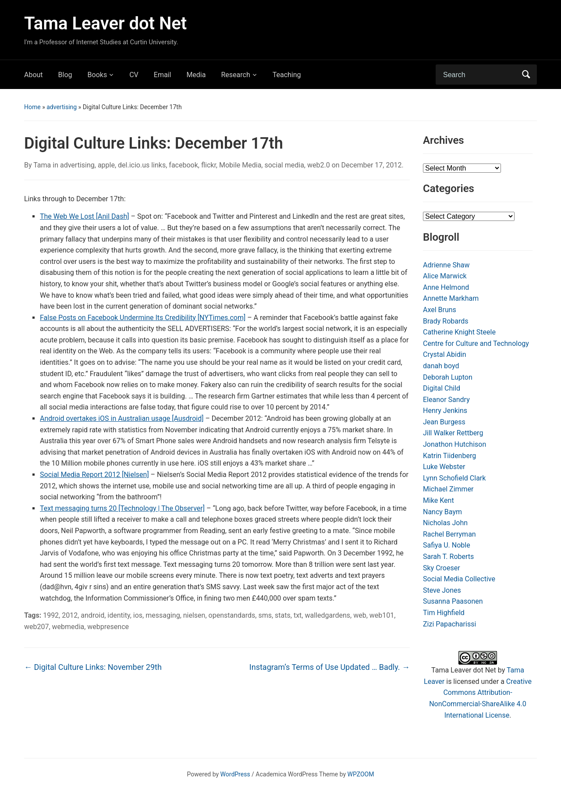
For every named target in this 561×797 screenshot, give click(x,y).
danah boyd (441, 366)
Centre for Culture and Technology (476, 343)
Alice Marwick (445, 276)
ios (137, 615)
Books (97, 75)
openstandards (232, 615)
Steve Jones (442, 590)
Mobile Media (240, 165)
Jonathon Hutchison (454, 444)
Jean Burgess (444, 422)
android (92, 615)
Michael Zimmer (448, 489)
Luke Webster (444, 467)
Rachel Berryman (449, 534)
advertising (61, 106)
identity (118, 615)
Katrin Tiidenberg (449, 456)
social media (284, 165)
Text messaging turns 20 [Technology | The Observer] (122, 508)
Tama (42, 165)
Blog (65, 75)
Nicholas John (445, 523)
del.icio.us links (142, 165)
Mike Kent (438, 500)
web (359, 615)
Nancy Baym (442, 512)
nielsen (194, 615)
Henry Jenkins (445, 410)
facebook (183, 165)
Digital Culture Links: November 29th (93, 667)
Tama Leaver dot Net (105, 23)
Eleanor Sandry (446, 399)
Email (162, 75)
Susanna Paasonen (453, 601)
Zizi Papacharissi (449, 624)
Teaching (287, 75)
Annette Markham (451, 298)
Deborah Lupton (447, 377)
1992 (51, 615)
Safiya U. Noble (446, 545)
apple (106, 165)
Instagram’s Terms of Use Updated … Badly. (329, 667)
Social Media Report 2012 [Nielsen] (94, 474)
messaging (163, 615)
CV (133, 75)
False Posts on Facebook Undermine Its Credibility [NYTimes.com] (142, 317)
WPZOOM (361, 774)
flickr (208, 165)
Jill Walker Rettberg (453, 433)
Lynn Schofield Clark (454, 478)
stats (283, 615)
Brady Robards (446, 321)
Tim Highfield (444, 612)
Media (196, 75)
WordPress (235, 774)
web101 (381, 615)
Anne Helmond (446, 287)
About (33, 75)
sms (265, 615)
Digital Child (441, 388)
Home (32, 106)
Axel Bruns (439, 310)
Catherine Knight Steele (459, 332)
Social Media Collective (459, 579)
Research (235, 75)
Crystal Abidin (444, 354)
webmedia (68, 627)
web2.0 (318, 165)
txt (298, 615)
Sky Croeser (441, 568)
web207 (36, 627)
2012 (70, 615)
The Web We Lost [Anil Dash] (84, 216)
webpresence (108, 627)
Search (526, 74)
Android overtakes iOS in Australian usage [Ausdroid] (121, 418)
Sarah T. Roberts (448, 556)
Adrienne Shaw (446, 265)
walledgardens (327, 615)
